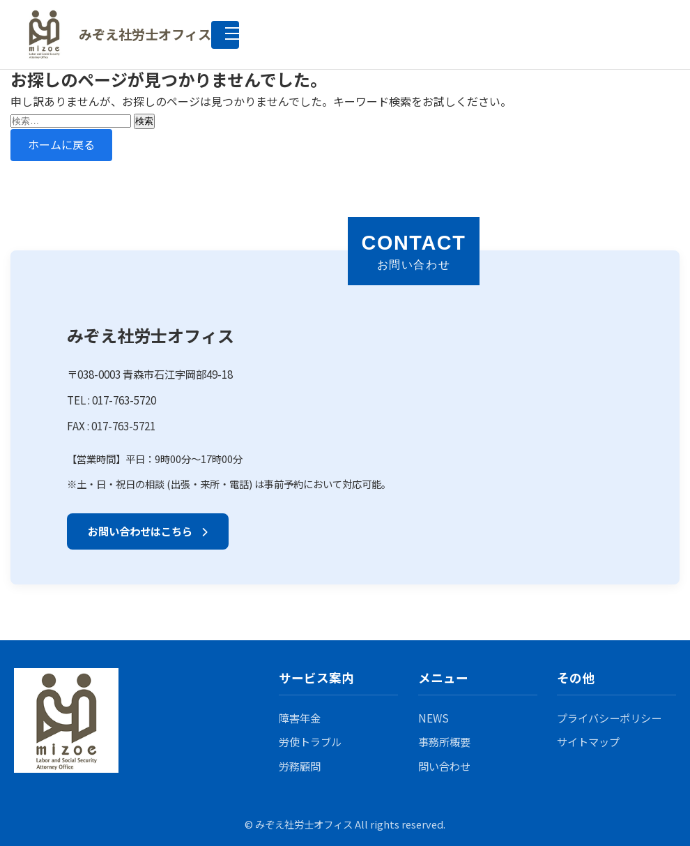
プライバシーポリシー (609, 717)
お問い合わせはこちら (148, 530)
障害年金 (300, 717)
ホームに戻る (61, 144)
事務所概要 (444, 741)
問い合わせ (444, 765)
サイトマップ (588, 741)
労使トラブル (310, 741)
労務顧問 (300, 765)
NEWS (433, 717)
